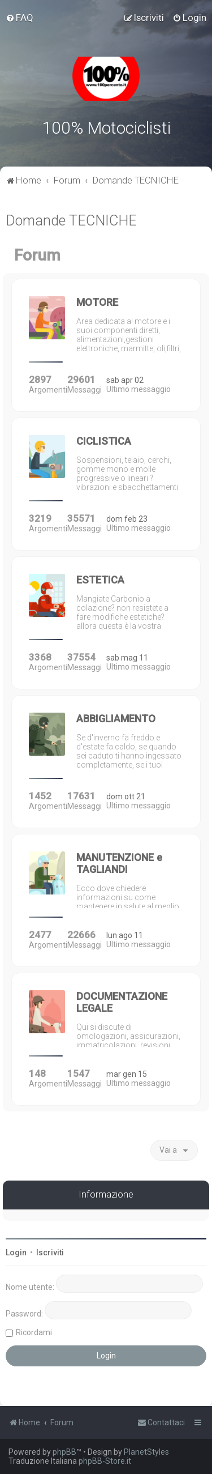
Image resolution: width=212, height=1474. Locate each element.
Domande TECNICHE (71, 220)
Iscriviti (50, 1252)
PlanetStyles (146, 1451)
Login (16, 1252)
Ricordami (34, 1332)
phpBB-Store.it (105, 1461)
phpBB (64, 1451)
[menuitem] (19, 17)
